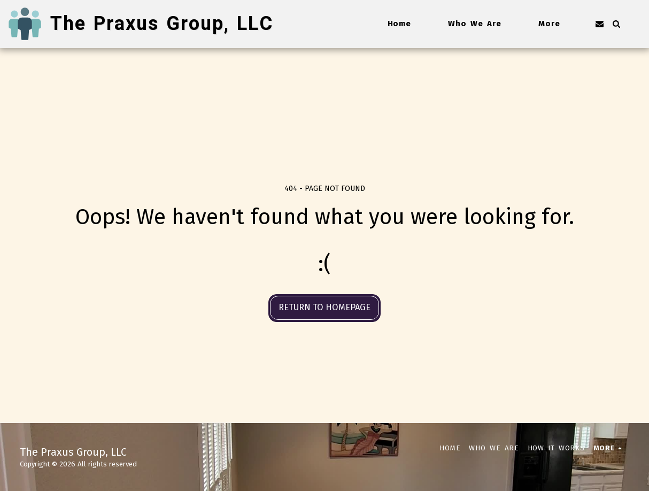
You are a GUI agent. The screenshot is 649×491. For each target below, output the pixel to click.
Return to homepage (324, 307)
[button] (599, 24)
